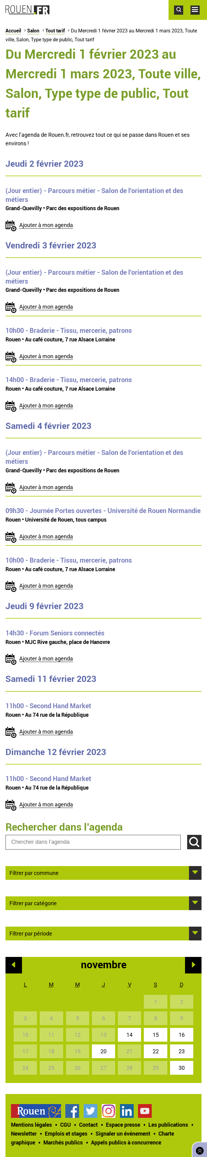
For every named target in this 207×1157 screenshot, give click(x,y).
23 (182, 1051)
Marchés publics (63, 1142)
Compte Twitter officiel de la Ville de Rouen (90, 1111)
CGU (65, 1124)
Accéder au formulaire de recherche (182, 18)
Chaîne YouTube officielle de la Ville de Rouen (145, 1111)
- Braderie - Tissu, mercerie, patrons (68, 330)
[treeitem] (38, 1111)
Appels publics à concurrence (126, 1142)
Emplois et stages (66, 1133)
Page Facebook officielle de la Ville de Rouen (72, 1111)
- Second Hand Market (48, 705)
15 (156, 1035)
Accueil (13, 30)
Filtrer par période (30, 933)
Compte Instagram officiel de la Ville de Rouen (108, 1111)
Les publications (168, 1124)
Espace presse (123, 1124)
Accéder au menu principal (199, 18)
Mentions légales (31, 1124)
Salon (33, 30)
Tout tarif (55, 30)
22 (156, 1051)
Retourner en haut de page (198, 1149)
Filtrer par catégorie (33, 902)
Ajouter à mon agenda (46, 225)
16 (182, 1035)
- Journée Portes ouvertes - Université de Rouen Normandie (103, 510)
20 (103, 1051)
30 (182, 1068)
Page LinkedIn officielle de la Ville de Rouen (127, 1111)
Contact (88, 1124)
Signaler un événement (123, 1133)
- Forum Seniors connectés (54, 633)
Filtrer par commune (34, 872)
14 (129, 1035)
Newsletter (24, 1133)
